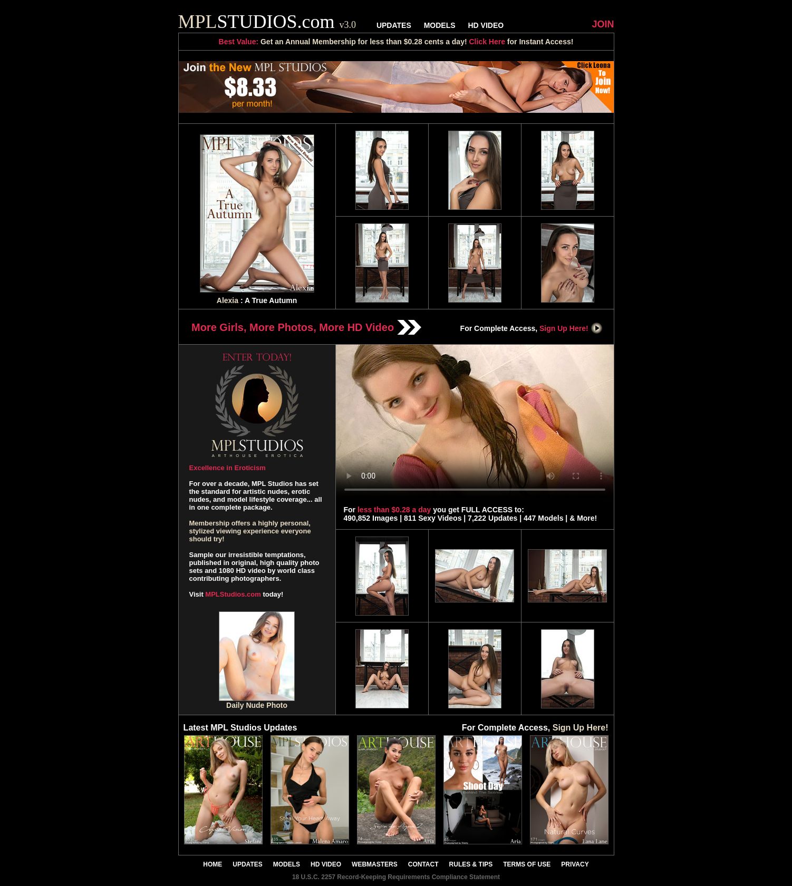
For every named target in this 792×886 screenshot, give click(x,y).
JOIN (603, 24)
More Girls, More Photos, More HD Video (306, 327)
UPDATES (393, 25)
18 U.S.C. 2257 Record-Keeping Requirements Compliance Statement (396, 877)
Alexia (227, 300)
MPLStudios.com (232, 594)
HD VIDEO (486, 25)
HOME (212, 864)
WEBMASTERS (375, 864)
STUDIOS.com (267, 21)
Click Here (487, 41)
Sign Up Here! (571, 328)
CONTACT (423, 864)
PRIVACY (574, 864)
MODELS (440, 25)
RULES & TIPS (471, 864)
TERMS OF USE (526, 864)
